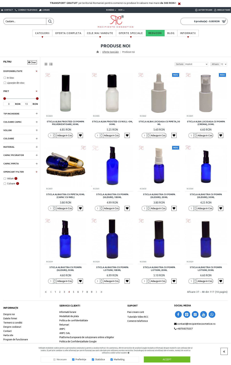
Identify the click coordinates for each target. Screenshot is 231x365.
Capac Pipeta (11, 163)
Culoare (8, 138)
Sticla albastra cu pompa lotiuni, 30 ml (206, 268)
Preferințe (81, 359)
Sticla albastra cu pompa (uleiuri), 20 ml (159, 195)
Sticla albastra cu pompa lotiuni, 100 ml (112, 268)
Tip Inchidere (11, 113)
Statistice (100, 359)
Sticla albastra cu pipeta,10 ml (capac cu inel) (65, 195)
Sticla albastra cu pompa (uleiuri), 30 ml (206, 195)
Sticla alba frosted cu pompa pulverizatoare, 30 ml (65, 123)
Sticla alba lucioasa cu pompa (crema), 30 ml (206, 123)
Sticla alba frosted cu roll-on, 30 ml (112, 123)
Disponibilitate (12, 71)
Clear (33, 62)
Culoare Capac (12, 122)
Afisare (215, 64)
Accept (167, 359)
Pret (6, 91)
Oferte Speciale (110, 52)
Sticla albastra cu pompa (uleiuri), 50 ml (65, 268)
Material (9, 147)
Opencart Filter (13, 172)
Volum (7, 130)
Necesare (62, 359)
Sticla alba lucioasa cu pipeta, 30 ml (159, 123)
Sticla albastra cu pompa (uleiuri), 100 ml (112, 195)
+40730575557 (184, 328)
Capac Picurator (13, 155)
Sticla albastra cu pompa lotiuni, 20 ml (159, 268)
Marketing (119, 359)
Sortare (179, 64)
